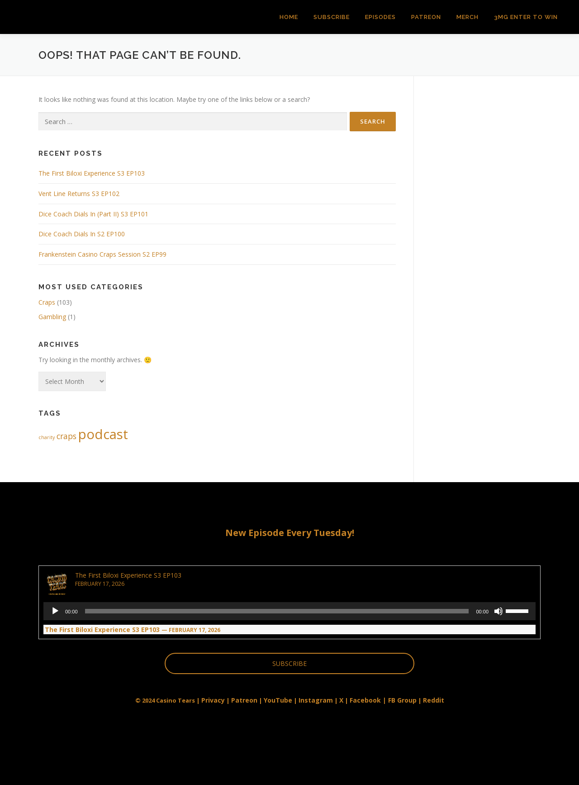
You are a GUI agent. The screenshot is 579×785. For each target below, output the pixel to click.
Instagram (316, 700)
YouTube (278, 700)
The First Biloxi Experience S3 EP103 (91, 173)
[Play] (55, 611)
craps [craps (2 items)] (66, 436)
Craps (46, 302)
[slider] (277, 611)
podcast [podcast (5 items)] (103, 434)
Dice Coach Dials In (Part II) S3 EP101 (93, 214)
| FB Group (399, 700)
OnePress (303, 763)
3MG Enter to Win (526, 17)
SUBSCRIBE (289, 663)
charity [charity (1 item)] (46, 437)
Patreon (426, 17)
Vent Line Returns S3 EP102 (78, 193)
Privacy (213, 700)
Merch (467, 17)
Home (289, 17)
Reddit (433, 700)
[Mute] (498, 611)
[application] (289, 611)
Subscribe (331, 17)
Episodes (380, 17)
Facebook (365, 700)
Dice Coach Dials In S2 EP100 (81, 234)
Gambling (52, 316)
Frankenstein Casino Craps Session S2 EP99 (102, 254)
